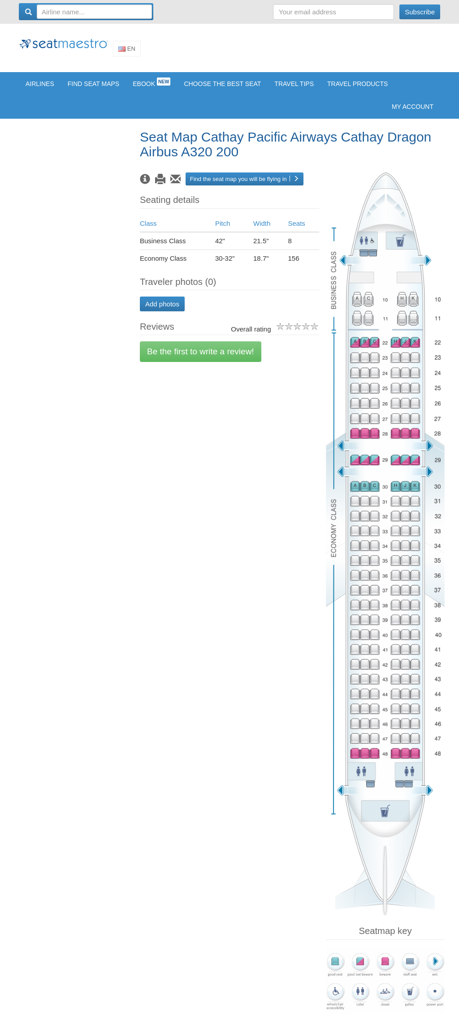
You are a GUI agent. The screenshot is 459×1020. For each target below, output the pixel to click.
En (126, 51)
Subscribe (420, 12)
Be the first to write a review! (200, 358)
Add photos (162, 310)
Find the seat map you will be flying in (244, 185)
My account (412, 112)
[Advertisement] (277, 50)
